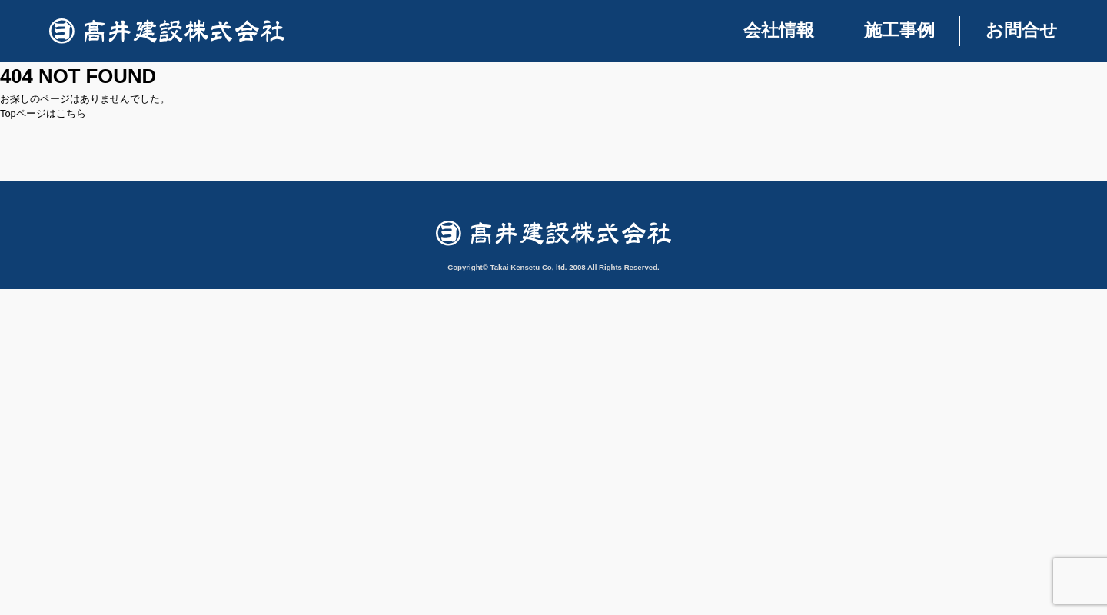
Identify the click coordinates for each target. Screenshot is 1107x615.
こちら (71, 113)
